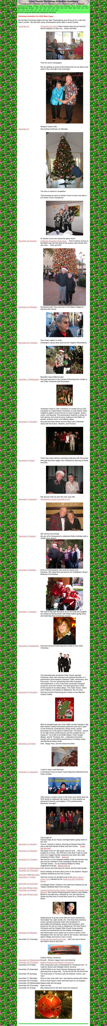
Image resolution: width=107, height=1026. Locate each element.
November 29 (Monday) (27, 307)
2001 (41, 8)
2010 (78, 8)
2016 (31, 10)
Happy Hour (45, 879)
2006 (61, 8)
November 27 (23, 129)
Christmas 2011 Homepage (62, 6)
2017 (35, 10)
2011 (82, 8)
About (73, 6)
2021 (52, 10)
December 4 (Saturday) (27, 499)
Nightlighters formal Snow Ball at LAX (55, 499)
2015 (27, 10)
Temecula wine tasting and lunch (53, 939)
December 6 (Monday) (27, 570)
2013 (19, 10)
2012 (86, 8)
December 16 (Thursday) (28, 870)
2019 (44, 10)
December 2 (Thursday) (27, 422)
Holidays (36, 6)
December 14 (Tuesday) (28, 859)
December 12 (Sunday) (27, 844)
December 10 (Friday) (27, 744)
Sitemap (85, 6)
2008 (70, 8)
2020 (48, 10)
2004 (53, 8)
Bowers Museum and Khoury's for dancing (57, 962)
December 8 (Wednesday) (28, 646)
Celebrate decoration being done (53, 241)
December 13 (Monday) (27, 851)
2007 (66, 8)
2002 (45, 8)
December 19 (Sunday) (27, 890)
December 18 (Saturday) (28, 884)
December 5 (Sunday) (27, 536)
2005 (57, 8)
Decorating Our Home (49, 26)
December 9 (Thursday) (27, 692)
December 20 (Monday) (27, 933)
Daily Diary (22, 875)
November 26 (23, 26)
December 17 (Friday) (27, 877)
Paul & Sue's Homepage (25, 6)
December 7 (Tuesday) (27, 612)
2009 (74, 8)
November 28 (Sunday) (27, 241)
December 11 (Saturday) (28, 772)
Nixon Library (78, 877)
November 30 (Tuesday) (28, 343)
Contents (78, 6)
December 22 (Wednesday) (29, 960)
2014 (23, 10)
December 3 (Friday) (26, 460)
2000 (36, 8)
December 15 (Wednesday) (29, 868)
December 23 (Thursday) (28, 962)
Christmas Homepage (46, 6)
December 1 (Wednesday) (28, 379)
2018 (39, 10)
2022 (56, 10)
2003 (49, 8)
